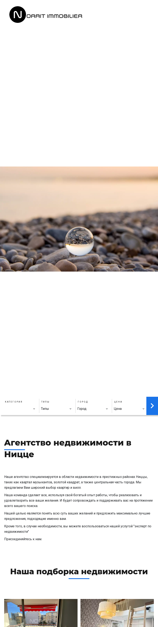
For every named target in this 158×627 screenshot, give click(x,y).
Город (83, 402)
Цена (118, 402)
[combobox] (20, 409)
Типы (45, 402)
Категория (14, 402)
